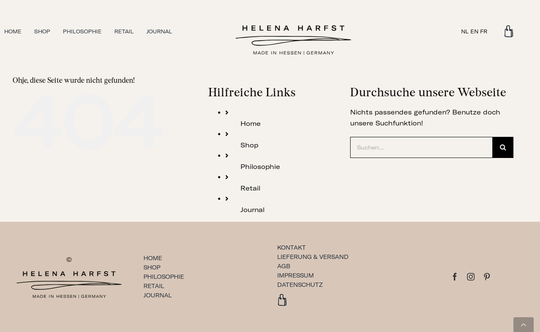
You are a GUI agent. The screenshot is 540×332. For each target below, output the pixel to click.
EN (474, 31)
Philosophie (260, 167)
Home (250, 124)
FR (483, 31)
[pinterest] (487, 276)
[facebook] (455, 276)
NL (465, 31)
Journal (252, 210)
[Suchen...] (421, 147)
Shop (249, 145)
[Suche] (502, 147)
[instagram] (471, 276)
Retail (250, 188)
